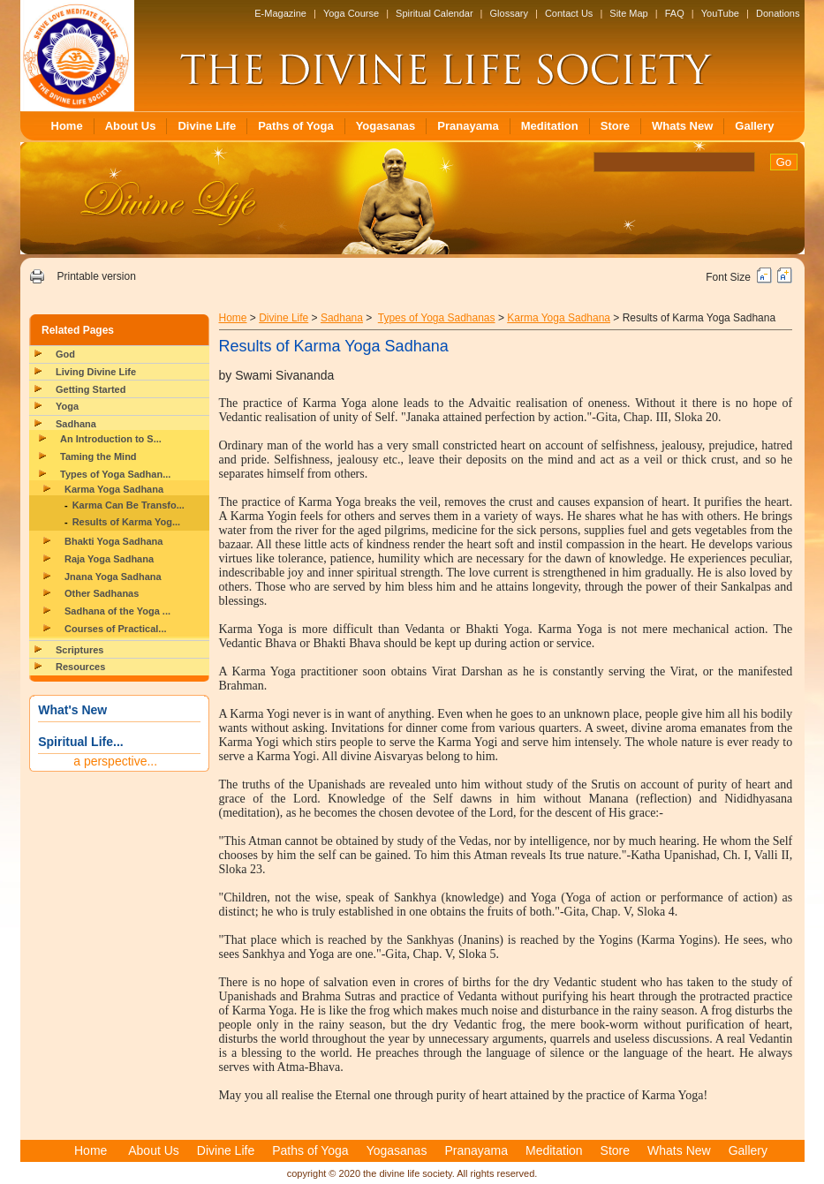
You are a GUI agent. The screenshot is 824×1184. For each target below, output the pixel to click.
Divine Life (207, 125)
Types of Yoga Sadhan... (115, 474)
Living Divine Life (96, 371)
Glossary (509, 13)
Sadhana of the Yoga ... (117, 611)
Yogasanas (386, 125)
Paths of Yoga (295, 125)
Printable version (96, 276)
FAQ (674, 13)
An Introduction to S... (111, 439)
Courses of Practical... (115, 628)
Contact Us (569, 13)
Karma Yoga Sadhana (113, 489)
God (65, 354)
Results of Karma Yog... (126, 522)
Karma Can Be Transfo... (128, 505)
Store (615, 125)
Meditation (549, 125)
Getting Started (90, 389)
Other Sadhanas (101, 593)
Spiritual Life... (80, 742)
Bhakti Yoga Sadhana (113, 541)
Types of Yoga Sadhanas (436, 318)
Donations (778, 13)
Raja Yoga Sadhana (109, 559)
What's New (72, 710)
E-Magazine (280, 13)
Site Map (628, 13)
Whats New (682, 125)
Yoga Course (351, 13)
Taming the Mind (98, 456)
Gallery (754, 125)
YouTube (720, 13)
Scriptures (79, 650)
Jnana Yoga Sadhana (113, 576)
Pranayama (467, 125)
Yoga (67, 406)
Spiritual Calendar (434, 13)
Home (67, 125)
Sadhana (76, 424)
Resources (80, 666)
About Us (130, 125)
